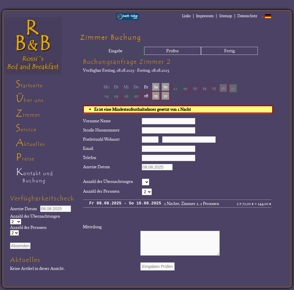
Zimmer (28, 113)
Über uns (30, 98)
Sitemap (225, 15)
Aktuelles (30, 142)
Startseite (29, 84)
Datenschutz (247, 15)
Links (186, 15)
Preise (25, 157)
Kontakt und (46, 176)
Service (26, 128)
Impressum (205, 15)
